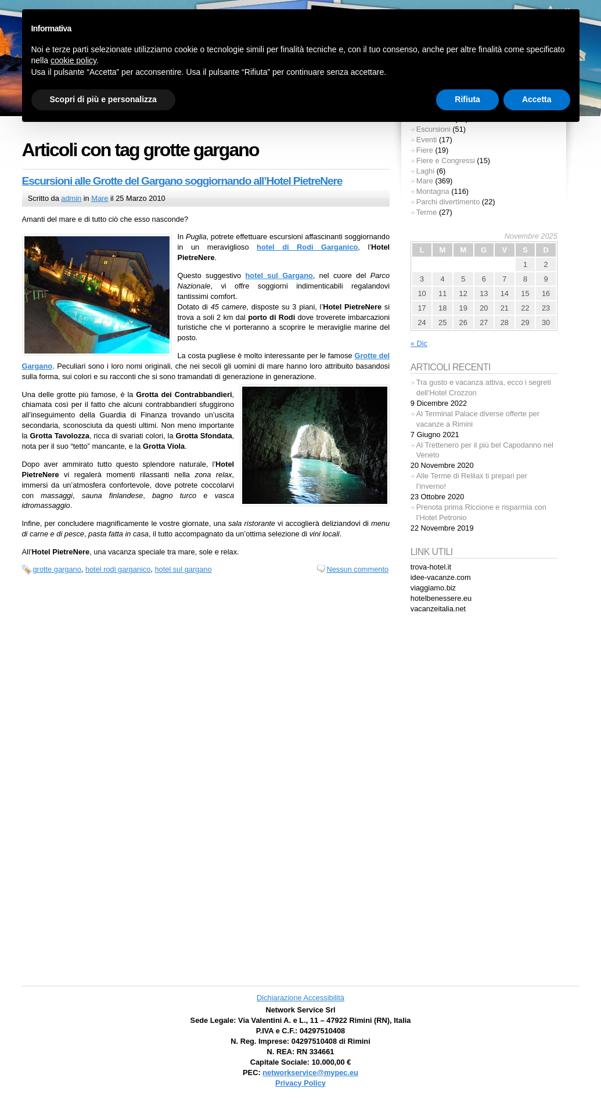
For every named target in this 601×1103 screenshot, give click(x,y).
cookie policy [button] (73, 60)
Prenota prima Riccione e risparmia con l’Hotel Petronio (481, 512)
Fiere (424, 150)
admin (71, 198)
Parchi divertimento (448, 201)
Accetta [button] (537, 99)
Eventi (426, 139)
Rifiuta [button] (467, 99)
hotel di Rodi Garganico (307, 247)
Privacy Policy (300, 1083)
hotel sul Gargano (279, 275)
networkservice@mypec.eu (310, 1072)
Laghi (425, 171)
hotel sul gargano (182, 569)
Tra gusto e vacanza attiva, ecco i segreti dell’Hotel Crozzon (483, 387)
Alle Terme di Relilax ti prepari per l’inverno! (471, 481)
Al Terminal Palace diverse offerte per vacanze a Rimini (477, 418)
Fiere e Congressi (445, 160)
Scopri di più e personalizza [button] (103, 99)
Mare (99, 198)
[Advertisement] (483, 802)
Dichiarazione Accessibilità (300, 997)
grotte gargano (57, 569)
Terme (426, 212)
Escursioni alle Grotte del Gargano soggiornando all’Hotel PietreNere (182, 181)
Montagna (432, 191)
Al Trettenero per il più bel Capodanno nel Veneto (484, 450)
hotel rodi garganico (117, 569)
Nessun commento (357, 569)
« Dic (419, 343)
